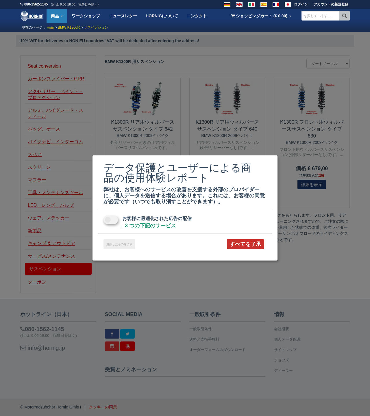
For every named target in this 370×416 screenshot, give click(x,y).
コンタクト (197, 16)
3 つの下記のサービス (148, 226)
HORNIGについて (162, 16)
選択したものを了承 (119, 244)
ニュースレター (123, 16)
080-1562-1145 (36, 4)
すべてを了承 (245, 244)
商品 (57, 16)
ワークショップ (86, 16)
